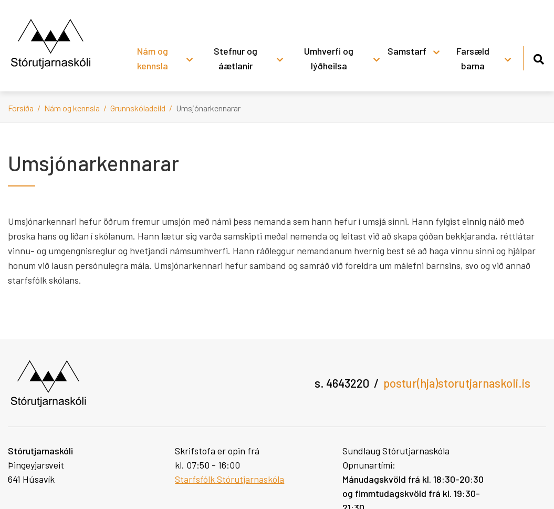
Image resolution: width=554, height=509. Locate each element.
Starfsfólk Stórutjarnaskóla (229, 479)
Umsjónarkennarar (208, 108)
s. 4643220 (342, 383)
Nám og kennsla (72, 108)
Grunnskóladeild (137, 108)
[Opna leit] (538, 57)
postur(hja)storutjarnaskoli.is (456, 383)
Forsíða (21, 108)
